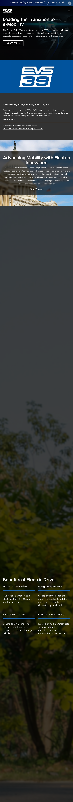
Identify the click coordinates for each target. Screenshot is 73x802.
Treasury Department (49, 4)
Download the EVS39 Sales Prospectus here (23, 129)
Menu (69, 11)
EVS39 (36, 110)
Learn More (13, 43)
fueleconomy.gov (17, 2)
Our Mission (36, 189)
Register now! (9, 119)
